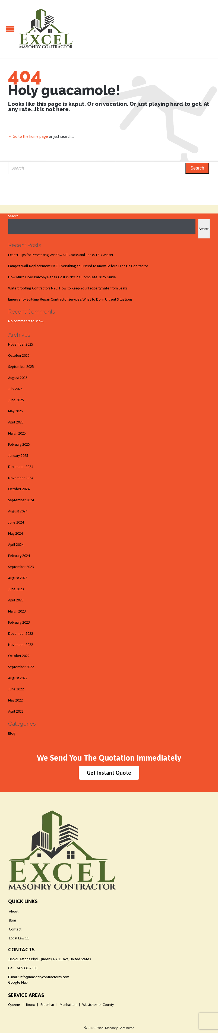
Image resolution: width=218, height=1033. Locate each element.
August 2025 (17, 378)
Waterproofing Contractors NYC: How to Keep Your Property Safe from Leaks (67, 288)
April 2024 (16, 545)
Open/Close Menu (10, 29)
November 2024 (20, 478)
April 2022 (16, 711)
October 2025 (19, 355)
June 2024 (16, 522)
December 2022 (20, 634)
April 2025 (16, 422)
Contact (15, 929)
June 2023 (16, 589)
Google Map (18, 982)
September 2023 (21, 567)
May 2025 (15, 411)
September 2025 (21, 367)
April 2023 (16, 600)
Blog (11, 733)
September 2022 (21, 667)
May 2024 (15, 533)
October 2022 (19, 656)
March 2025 (17, 433)
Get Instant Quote (109, 773)
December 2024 (20, 467)
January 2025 (18, 456)
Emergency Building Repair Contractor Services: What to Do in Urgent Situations (70, 299)
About (13, 911)
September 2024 (21, 500)
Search (13, 216)
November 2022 (20, 645)
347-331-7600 (26, 968)
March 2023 (17, 611)
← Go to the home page (28, 136)
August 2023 (17, 578)
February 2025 (19, 444)
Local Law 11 (19, 938)
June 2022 (16, 689)
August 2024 (17, 511)
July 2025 (15, 389)
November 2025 (20, 344)
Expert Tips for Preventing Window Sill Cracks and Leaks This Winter (60, 255)
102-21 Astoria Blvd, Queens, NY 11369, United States (49, 959)
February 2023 (19, 622)
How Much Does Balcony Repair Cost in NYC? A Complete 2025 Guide (62, 277)
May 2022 (15, 700)
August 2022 (17, 678)
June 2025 (16, 400)
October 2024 (19, 489)
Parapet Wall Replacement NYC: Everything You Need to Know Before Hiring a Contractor (78, 266)
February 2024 (19, 556)
